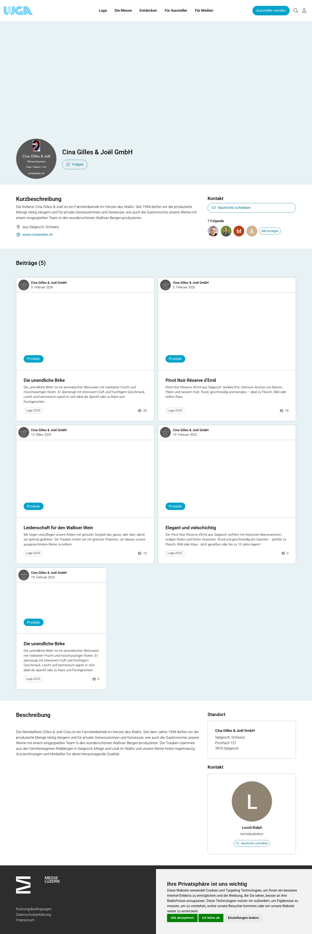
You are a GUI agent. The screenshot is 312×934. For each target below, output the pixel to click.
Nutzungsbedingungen (34, 909)
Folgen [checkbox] (75, 164)
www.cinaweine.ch (34, 235)
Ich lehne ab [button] (211, 917)
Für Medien (204, 10)
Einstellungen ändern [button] (243, 917)
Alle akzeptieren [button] (182, 917)
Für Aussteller (176, 10)
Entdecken (148, 10)
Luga (103, 10)
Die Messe (123, 10)
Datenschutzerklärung (33, 914)
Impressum (25, 920)
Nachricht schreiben (231, 207)
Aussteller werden (271, 10)
